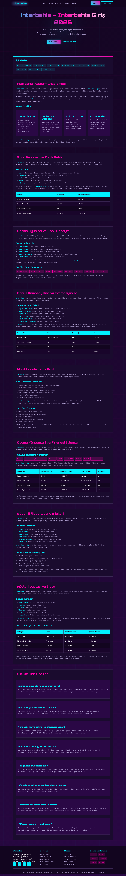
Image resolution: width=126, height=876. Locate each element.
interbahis (20, 3)
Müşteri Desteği (34, 69)
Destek (73, 3)
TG (24, 866)
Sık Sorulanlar (49, 69)
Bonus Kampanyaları (68, 66)
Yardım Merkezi (70, 861)
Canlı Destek (69, 863)
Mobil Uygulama (84, 66)
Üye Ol (95, 3)
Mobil (67, 3)
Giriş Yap (107, 3)
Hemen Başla (53, 42)
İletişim (67, 856)
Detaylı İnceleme (70, 42)
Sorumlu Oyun (69, 866)
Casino (50, 3)
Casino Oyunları (53, 66)
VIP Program (43, 866)
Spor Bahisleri (39, 66)
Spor (43, 3)
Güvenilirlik (21, 69)
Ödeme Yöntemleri (98, 66)
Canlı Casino (44, 861)
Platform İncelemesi (24, 66)
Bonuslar (58, 3)
